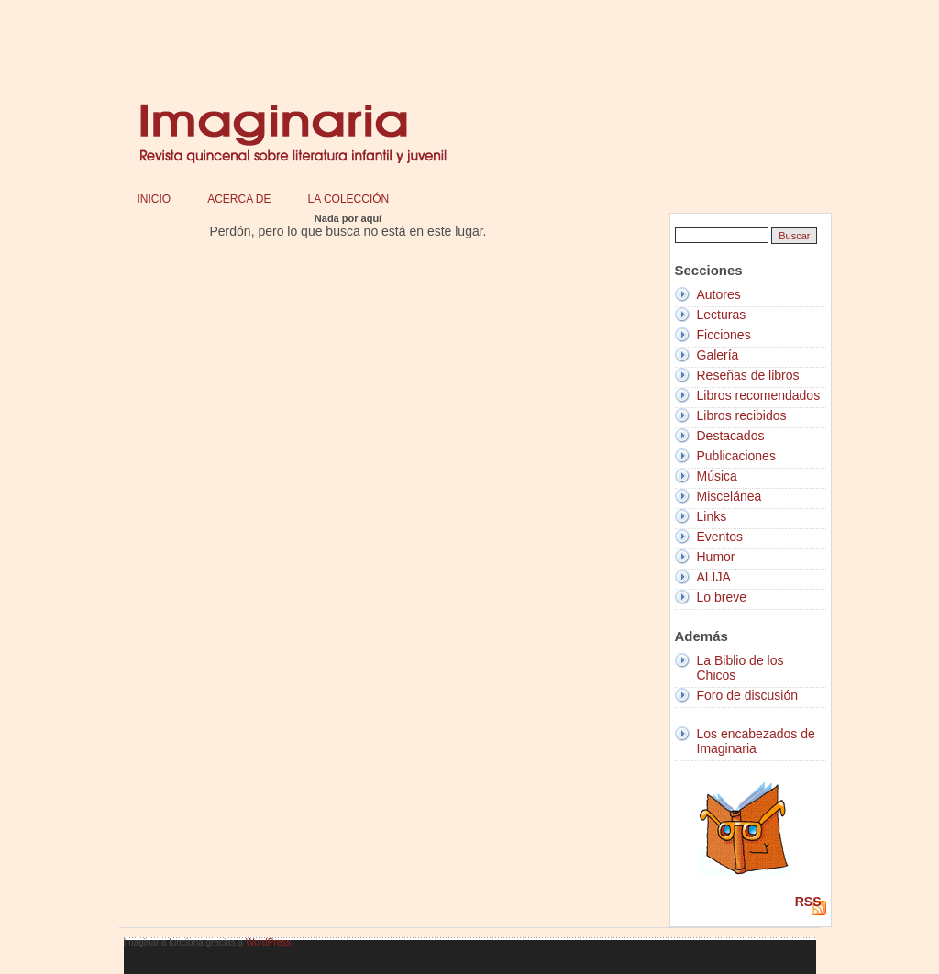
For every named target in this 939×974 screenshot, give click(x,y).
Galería (718, 355)
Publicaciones (736, 455)
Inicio (154, 199)
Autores (719, 294)
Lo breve (721, 597)
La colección (349, 199)
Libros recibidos (742, 415)
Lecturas (721, 314)
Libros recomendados (759, 395)
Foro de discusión (748, 695)
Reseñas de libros (748, 375)
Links (712, 516)
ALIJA (714, 577)
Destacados (731, 435)
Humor (716, 556)
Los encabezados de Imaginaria (756, 741)
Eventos (720, 536)
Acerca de (239, 199)
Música (717, 476)
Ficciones (724, 334)
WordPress (268, 942)
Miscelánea (729, 496)
